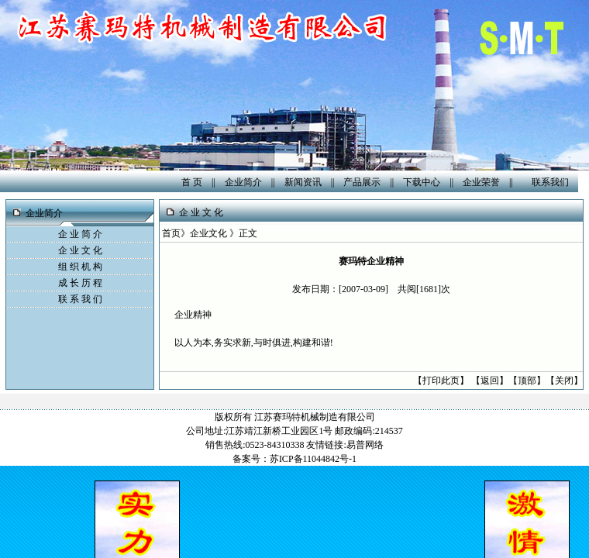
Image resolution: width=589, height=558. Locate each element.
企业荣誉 (481, 182)
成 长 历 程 (80, 282)
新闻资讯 (303, 182)
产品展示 (362, 182)
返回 (489, 380)
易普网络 (365, 444)
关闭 (564, 380)
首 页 (191, 182)
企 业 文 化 (80, 250)
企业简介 (243, 182)
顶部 (527, 380)
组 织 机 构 (80, 266)
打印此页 (441, 380)
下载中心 (421, 182)
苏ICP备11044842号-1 (313, 458)
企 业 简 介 (80, 234)
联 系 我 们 (80, 299)
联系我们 (550, 182)
